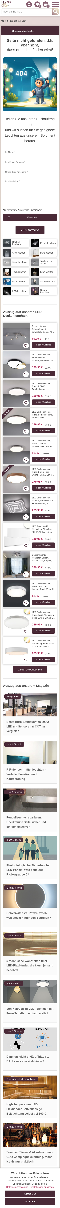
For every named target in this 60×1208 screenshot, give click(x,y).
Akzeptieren (30, 1194)
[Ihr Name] (30, 152)
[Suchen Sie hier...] (27, 11)
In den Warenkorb (43, 345)
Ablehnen (30, 1201)
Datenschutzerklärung (17, 1187)
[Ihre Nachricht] (30, 192)
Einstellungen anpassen (42, 1187)
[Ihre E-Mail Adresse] (30, 162)
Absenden (32, 217)
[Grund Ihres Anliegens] (30, 172)
